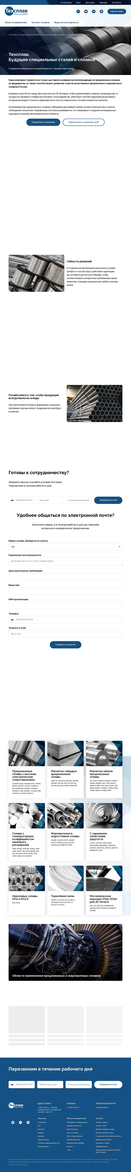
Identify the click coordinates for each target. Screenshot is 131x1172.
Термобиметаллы (62, 896)
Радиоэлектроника (73, 1140)
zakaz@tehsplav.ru (102, 1107)
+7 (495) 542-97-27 (73, 1107)
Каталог (99, 1118)
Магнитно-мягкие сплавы (104, 1133)
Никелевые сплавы (102, 1143)
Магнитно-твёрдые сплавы (105, 1129)
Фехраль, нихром (102, 1122)
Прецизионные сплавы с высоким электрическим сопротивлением (24, 775)
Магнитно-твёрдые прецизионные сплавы (64, 774)
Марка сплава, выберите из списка (28, 541)
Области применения (16, 22)
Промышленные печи (74, 1126)
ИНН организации (18, 599)
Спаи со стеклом (72, 1133)
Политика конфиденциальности (49, 1143)
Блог (78, 2)
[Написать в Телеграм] (19, 1122)
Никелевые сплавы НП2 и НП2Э (24, 897)
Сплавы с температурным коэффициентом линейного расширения (23, 839)
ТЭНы (69, 1150)
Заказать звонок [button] (43, 1140)
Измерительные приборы (75, 1143)
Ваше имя (14, 585)
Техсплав (42, 1118)
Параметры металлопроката (25, 555)
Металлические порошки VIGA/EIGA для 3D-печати (103, 899)
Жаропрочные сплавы (103, 1140)
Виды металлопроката (66, 22)
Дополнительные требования (25, 571)
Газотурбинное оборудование (77, 1122)
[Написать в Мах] (101, 11)
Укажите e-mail (17, 628)
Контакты (116, 2)
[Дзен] (11, 1122)
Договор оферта (43, 1146)
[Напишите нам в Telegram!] (93, 11)
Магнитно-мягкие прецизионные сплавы (101, 774)
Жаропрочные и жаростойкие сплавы (65, 835)
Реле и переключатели (74, 1136)
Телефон (14, 613)
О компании (65, 2)
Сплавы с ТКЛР (101, 1126)
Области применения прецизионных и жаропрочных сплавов (56, 975)
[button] (117, 11)
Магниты (70, 1146)
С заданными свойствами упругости (98, 836)
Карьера (103, 2)
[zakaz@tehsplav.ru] (85, 11)
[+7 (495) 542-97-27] (77, 11)
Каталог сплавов (41, 22)
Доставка (90, 2)
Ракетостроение (72, 1129)
